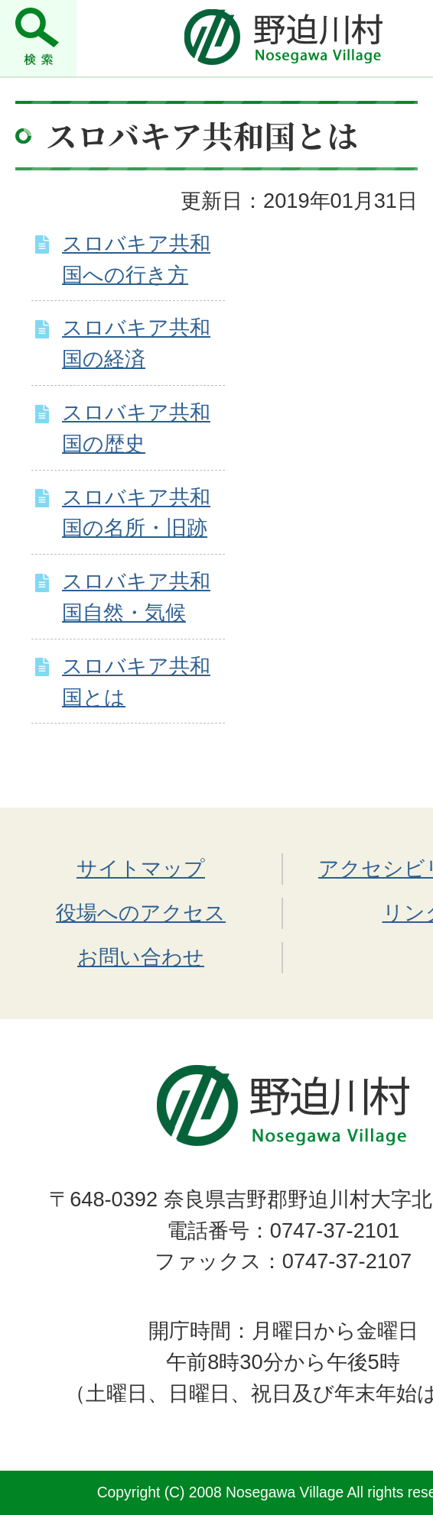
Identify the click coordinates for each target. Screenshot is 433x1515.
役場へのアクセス (141, 912)
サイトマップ (141, 868)
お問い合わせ (140, 957)
